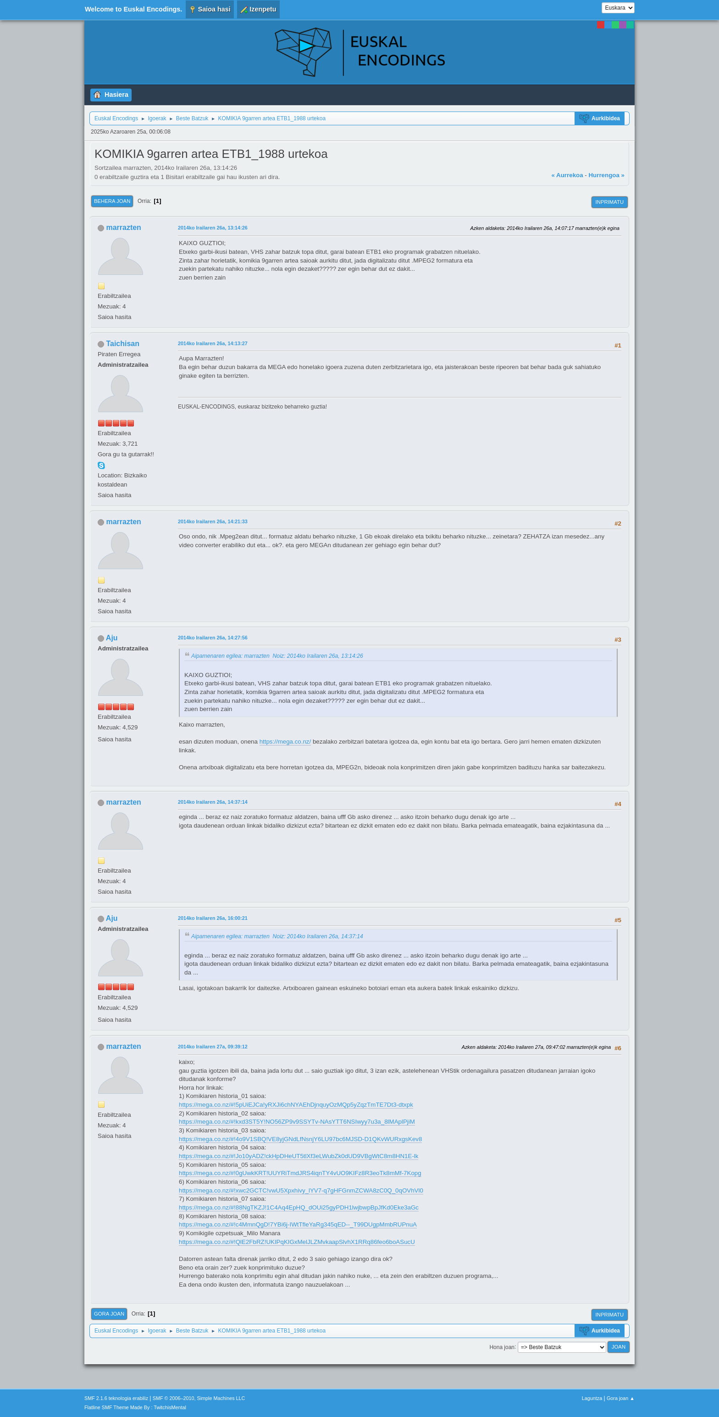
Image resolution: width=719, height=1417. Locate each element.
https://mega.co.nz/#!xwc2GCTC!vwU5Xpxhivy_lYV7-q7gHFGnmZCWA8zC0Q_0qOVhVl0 (301, 1190)
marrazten (123, 227)
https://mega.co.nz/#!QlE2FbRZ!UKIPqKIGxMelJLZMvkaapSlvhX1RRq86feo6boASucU (297, 1241)
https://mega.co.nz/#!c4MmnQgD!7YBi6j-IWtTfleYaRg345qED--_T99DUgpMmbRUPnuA (298, 1224)
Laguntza (592, 1398)
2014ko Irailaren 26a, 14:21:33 (213, 521)
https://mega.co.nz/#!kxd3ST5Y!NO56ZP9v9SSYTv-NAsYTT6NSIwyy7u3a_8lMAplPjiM (297, 1121)
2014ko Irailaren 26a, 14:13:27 (213, 343)
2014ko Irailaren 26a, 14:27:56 (213, 637)
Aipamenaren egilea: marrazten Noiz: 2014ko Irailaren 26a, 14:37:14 (277, 936)
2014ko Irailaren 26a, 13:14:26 (213, 227)
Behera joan (112, 201)
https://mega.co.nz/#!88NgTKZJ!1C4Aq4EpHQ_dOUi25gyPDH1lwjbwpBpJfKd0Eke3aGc (299, 1207)
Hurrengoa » (606, 175)
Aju (112, 638)
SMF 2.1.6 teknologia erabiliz (116, 1398)
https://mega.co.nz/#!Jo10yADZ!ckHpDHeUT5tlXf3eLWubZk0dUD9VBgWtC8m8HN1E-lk (298, 1156)
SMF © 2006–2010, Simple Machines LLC (199, 1398)
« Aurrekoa (567, 175)
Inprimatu (610, 202)
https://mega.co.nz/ (285, 741)
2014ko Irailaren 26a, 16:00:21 (213, 918)
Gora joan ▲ (621, 1398)
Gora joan (109, 1313)
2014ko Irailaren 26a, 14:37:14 (213, 802)
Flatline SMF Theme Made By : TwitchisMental (135, 1407)
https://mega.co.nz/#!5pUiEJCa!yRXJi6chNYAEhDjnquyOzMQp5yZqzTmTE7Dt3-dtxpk (296, 1104)
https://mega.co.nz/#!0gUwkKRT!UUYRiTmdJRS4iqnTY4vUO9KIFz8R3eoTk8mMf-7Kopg (300, 1173)
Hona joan (501, 1347)
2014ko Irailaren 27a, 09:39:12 (213, 1046)
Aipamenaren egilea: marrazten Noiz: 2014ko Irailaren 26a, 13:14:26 (277, 656)
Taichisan (122, 343)
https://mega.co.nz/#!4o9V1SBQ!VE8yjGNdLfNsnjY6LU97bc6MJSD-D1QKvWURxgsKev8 (300, 1139)
